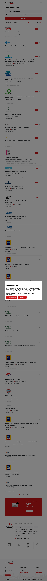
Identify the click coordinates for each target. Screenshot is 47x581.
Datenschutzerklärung (10, 294)
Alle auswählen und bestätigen (11, 297)
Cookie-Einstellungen (22, 297)
